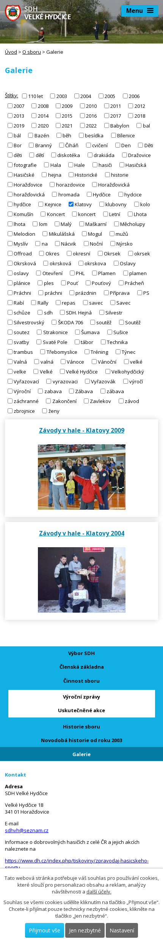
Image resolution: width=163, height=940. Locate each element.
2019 (19, 125)
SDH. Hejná (79, 312)
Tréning (99, 351)
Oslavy (128, 263)
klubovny (116, 204)
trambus (23, 351)
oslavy (21, 272)
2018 (140, 115)
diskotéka (68, 154)
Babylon (119, 125)
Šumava (90, 331)
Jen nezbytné (85, 930)
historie (120, 174)
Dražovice (139, 154)
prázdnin (85, 292)
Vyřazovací (26, 381)
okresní (81, 253)
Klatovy (83, 204)
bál (17, 135)
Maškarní (96, 223)
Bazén (41, 135)
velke (20, 371)
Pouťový (101, 282)
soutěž (103, 322)
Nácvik (68, 243)
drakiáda (104, 154)
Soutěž (133, 322)
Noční (96, 243)
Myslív (21, 243)
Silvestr (113, 312)
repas (68, 302)
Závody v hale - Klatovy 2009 (81, 430)
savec (96, 302)
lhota (19, 223)
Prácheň (134, 282)
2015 (67, 115)
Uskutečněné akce (81, 710)
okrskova (95, 263)
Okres (52, 253)
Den (126, 145)
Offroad (23, 253)
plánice (22, 282)
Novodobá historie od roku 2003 (81, 740)
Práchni (22, 292)
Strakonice (55, 331)
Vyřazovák (103, 381)
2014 (43, 115)
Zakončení (64, 401)
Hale (79, 164)
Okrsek (112, 253)
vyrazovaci (65, 381)
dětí (40, 154)
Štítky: (11, 95)
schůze (22, 312)
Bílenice (126, 135)
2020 (43, 125)
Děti (148, 145)
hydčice (22, 204)
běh (67, 135)
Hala (55, 164)
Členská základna (82, 666)
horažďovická (29, 194)
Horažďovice (28, 184)
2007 (19, 105)
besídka (94, 135)
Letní (114, 213)
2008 (43, 105)
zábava (115, 391)
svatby (21, 341)
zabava (53, 391)
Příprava (120, 292)
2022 (91, 125)
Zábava (84, 391)
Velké (46, 371)
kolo (145, 204)
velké (136, 361)
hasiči (105, 164)
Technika (117, 341)
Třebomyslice (62, 351)
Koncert (56, 213)
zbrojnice (24, 411)
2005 (110, 95)
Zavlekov (100, 401)
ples (49, 282)
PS (146, 292)
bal (146, 125)
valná (47, 361)
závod (132, 401)
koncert (87, 213)
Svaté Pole (55, 341)
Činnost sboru (81, 680)
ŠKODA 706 (70, 322)
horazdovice (70, 184)
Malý (66, 223)
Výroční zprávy (81, 696)
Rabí (19, 302)
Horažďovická (114, 184)
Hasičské (24, 174)
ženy (54, 411)
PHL (80, 272)
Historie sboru (81, 726)
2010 (91, 105)
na (45, 243)
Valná (20, 361)
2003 (61, 95)
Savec (123, 302)
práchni (53, 292)
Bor (18, 145)
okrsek (142, 253)
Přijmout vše (44, 930)
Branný (43, 145)
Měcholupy (132, 223)
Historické (86, 174)
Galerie (81, 754)
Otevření (52, 272)
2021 (67, 125)
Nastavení (122, 930)
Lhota (140, 213)
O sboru (31, 51)
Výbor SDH (81, 653)
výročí (136, 381)
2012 (140, 105)
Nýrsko (124, 243)
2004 (85, 95)
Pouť (72, 282)
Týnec (128, 351)
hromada (69, 194)
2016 (91, 115)
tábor (87, 341)
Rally (43, 302)
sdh (48, 312)
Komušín (23, 213)
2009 (67, 105)
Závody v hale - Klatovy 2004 (81, 533)
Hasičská (135, 164)
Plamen (107, 272)
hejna (54, 174)
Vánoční (107, 361)
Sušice (120, 331)
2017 (115, 115)
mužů (122, 233)
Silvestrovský (29, 322)
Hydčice (102, 194)
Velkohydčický (127, 371)
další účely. (98, 891)
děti (18, 154)
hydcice (133, 194)
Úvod (11, 51)
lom (43, 223)
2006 (134, 95)
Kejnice (53, 204)
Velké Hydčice (82, 371)
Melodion (24, 233)
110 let (35, 95)
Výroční (22, 391)
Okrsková (25, 263)
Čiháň (71, 145)
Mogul (95, 233)
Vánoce (75, 361)
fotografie (25, 164)
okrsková (60, 263)
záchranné (26, 401)
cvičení (100, 145)
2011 (115, 105)
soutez (22, 331)
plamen (138, 272)
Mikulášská (62, 233)
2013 (19, 115)
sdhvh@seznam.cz (27, 830)
